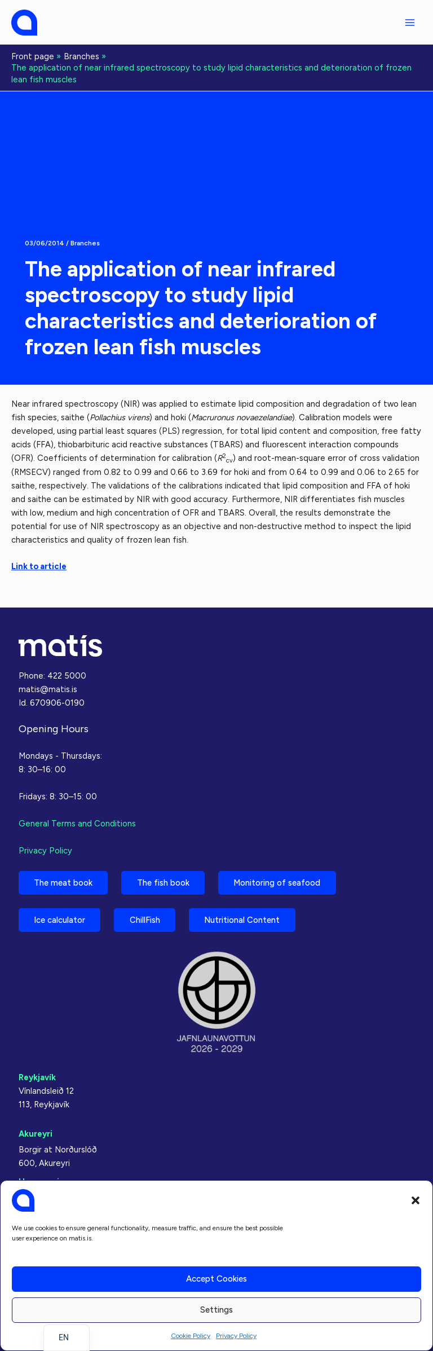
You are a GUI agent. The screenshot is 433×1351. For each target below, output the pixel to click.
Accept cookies (216, 1279)
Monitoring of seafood (279, 882)
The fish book (164, 882)
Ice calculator (60, 919)
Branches (85, 243)
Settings (216, 1310)
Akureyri (35, 1134)
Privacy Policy (236, 1336)
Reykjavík (37, 1077)
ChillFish (146, 919)
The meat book (63, 882)
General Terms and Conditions (77, 823)
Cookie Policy (190, 1336)
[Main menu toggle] (410, 22)
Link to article (39, 566)
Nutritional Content (244, 919)
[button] (415, 1200)
